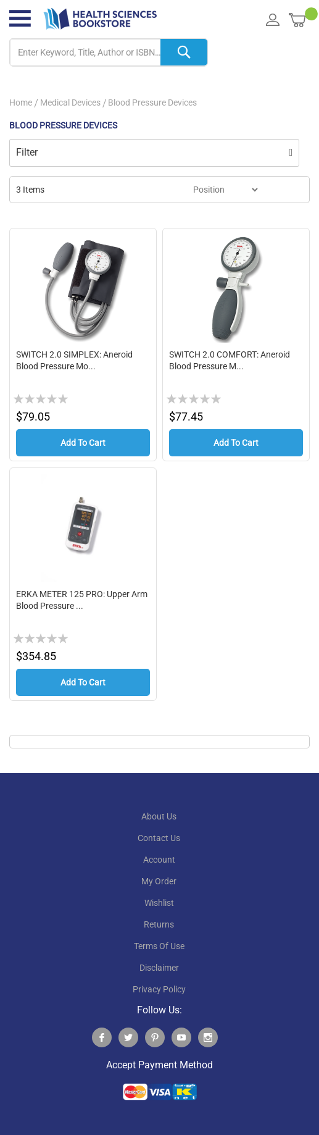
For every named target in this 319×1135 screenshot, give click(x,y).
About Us (158, 820)
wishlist (159, 906)
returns (159, 928)
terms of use (159, 950)
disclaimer (159, 971)
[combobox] (108, 53)
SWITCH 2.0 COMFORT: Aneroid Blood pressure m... (229, 361)
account (159, 863)
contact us (159, 842)
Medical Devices (70, 102)
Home (20, 102)
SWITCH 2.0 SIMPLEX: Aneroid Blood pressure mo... (74, 361)
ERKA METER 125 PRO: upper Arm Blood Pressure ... (81, 602)
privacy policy (159, 993)
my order (158, 885)
